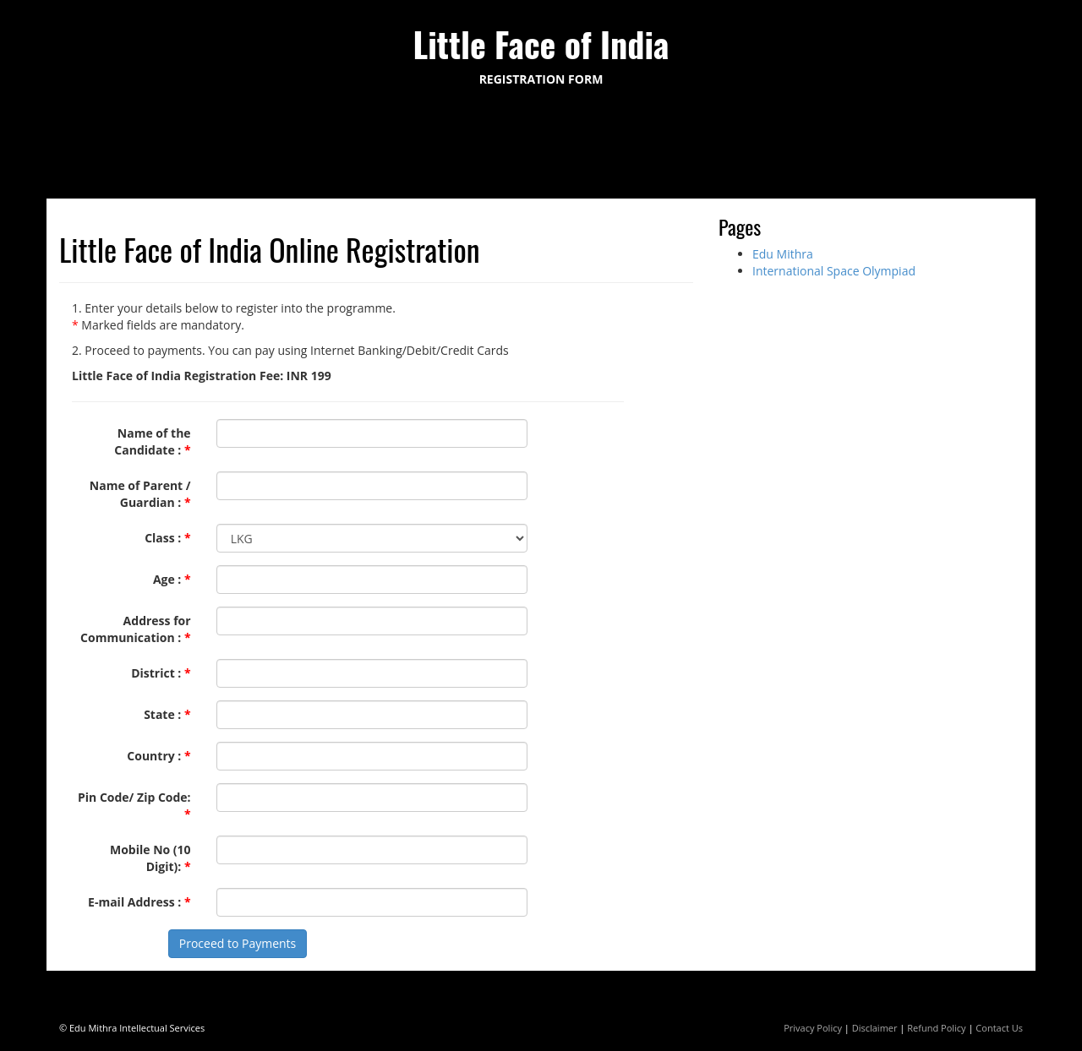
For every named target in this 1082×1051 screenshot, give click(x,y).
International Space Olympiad (833, 271)
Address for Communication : (135, 629)
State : (167, 714)
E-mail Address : (139, 902)
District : (160, 673)
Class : (167, 538)
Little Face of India (541, 44)
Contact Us (999, 1027)
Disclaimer (875, 1027)
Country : (158, 756)
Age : (172, 579)
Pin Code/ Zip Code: (134, 805)
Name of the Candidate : (152, 441)
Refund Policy (936, 1027)
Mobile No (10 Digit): (150, 857)
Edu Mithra (782, 254)
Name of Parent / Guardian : (140, 493)
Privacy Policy (813, 1027)
